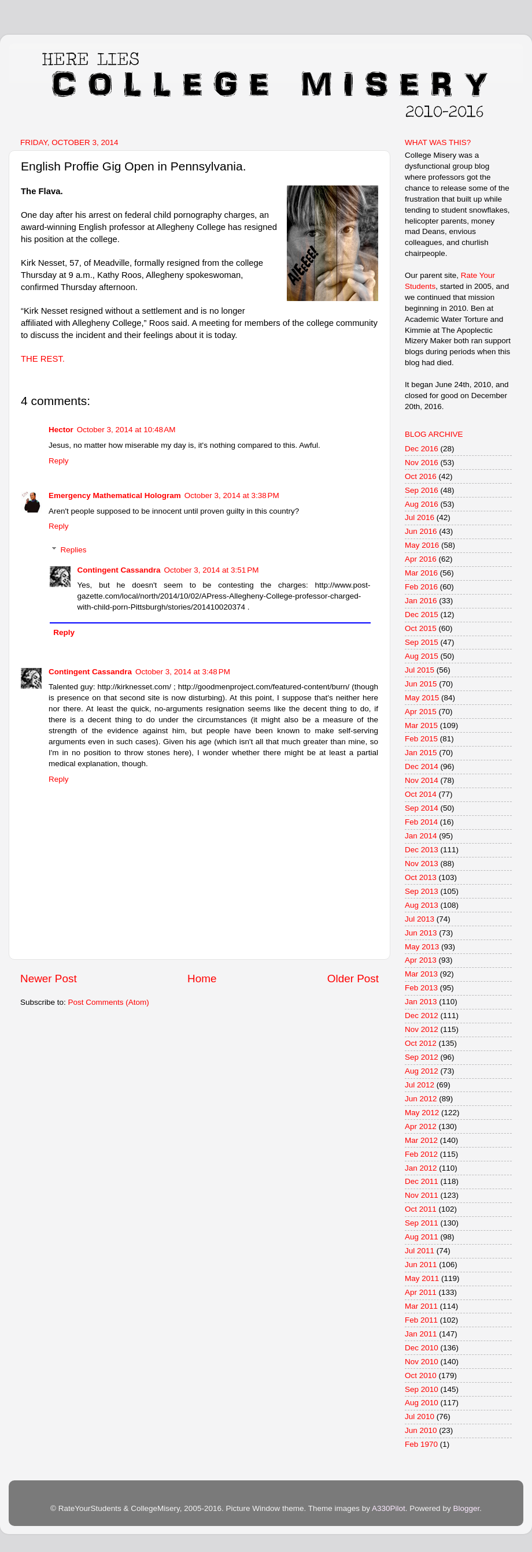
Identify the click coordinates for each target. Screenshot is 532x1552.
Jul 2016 (419, 517)
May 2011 (422, 1278)
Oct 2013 (421, 877)
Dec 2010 (421, 1347)
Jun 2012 (421, 1098)
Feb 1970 (421, 1444)
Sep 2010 (421, 1389)
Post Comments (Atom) (108, 1002)
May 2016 (422, 545)
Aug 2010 (421, 1402)
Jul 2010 (419, 1416)
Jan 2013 (421, 1001)
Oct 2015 (421, 628)
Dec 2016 (421, 448)
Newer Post (48, 978)
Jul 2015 (419, 670)
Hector (61, 429)
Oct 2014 (421, 794)
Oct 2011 (421, 1209)
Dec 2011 (421, 1181)
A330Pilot (388, 1508)
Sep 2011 (421, 1223)
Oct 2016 (421, 476)
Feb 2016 (421, 586)
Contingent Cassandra (119, 570)
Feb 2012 (421, 1154)
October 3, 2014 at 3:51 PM (211, 570)
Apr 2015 (421, 711)
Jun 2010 (421, 1430)
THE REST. (43, 358)
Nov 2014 (421, 780)
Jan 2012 (421, 1168)
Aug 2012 (421, 1071)
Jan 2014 (421, 835)
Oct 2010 (421, 1375)
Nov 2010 (421, 1361)
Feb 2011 (421, 1320)
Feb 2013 (421, 987)
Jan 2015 (421, 752)
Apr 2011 (421, 1292)
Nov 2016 (421, 462)
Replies (74, 549)
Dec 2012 (421, 1015)
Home (201, 978)
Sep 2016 (421, 490)
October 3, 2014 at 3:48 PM (182, 671)
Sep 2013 (421, 891)
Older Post (353, 978)
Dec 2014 (421, 766)
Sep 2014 (421, 808)
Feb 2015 (421, 738)
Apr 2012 (421, 1126)
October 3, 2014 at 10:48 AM (126, 429)
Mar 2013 (421, 974)
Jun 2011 (421, 1264)
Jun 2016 (421, 531)
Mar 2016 (421, 573)
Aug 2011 (421, 1236)
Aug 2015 (421, 656)
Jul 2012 (419, 1085)
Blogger (466, 1508)
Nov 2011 (421, 1195)
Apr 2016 (421, 559)
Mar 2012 (421, 1140)
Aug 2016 (421, 504)
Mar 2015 (421, 725)
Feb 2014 (421, 822)
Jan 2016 (421, 600)
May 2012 (422, 1112)
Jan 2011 (421, 1334)
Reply (59, 460)
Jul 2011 (419, 1250)
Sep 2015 (421, 642)
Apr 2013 (421, 960)
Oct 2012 (421, 1043)
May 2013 (422, 946)
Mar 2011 (421, 1306)
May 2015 (422, 697)
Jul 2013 (419, 919)
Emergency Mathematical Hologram (115, 495)
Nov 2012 (421, 1029)
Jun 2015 (421, 684)
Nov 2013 (421, 863)
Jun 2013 (421, 933)
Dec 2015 (421, 614)
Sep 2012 (421, 1057)
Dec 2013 (421, 849)
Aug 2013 (421, 905)
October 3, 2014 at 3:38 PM (231, 495)
